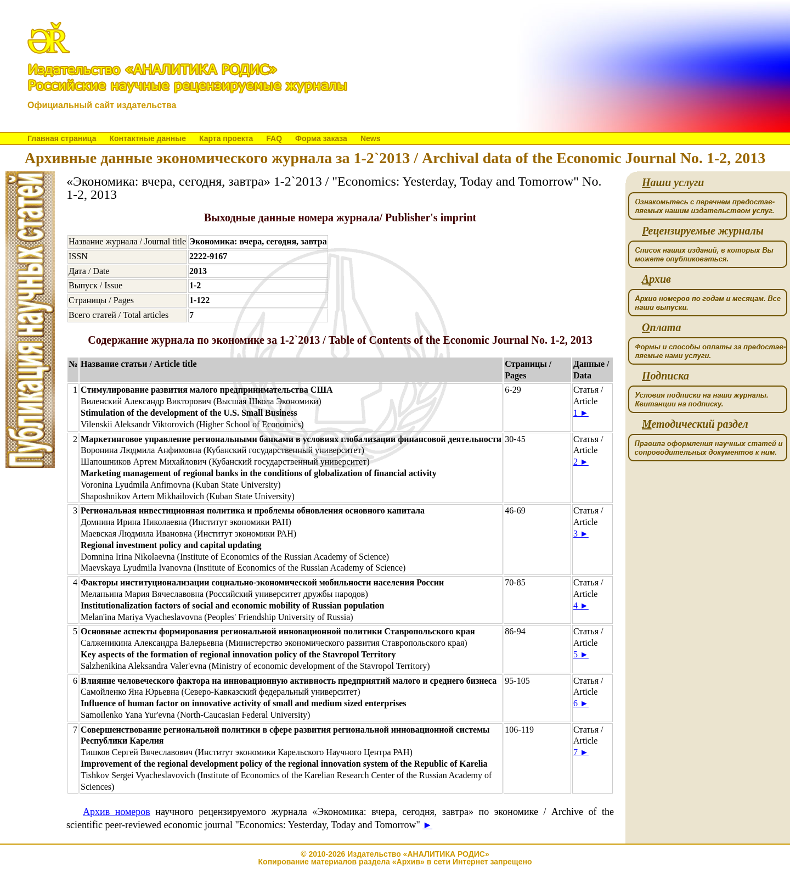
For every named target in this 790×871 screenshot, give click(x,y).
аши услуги (673, 182)
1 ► (581, 412)
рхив (656, 279)
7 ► (581, 752)
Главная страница (61, 138)
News (370, 138)
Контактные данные (147, 138)
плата (661, 327)
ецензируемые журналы (703, 231)
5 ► (581, 654)
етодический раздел (695, 424)
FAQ (274, 138)
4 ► (581, 605)
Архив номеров (116, 811)
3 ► (581, 533)
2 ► (581, 461)
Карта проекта (226, 138)
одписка (665, 376)
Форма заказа (321, 138)
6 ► (581, 703)
